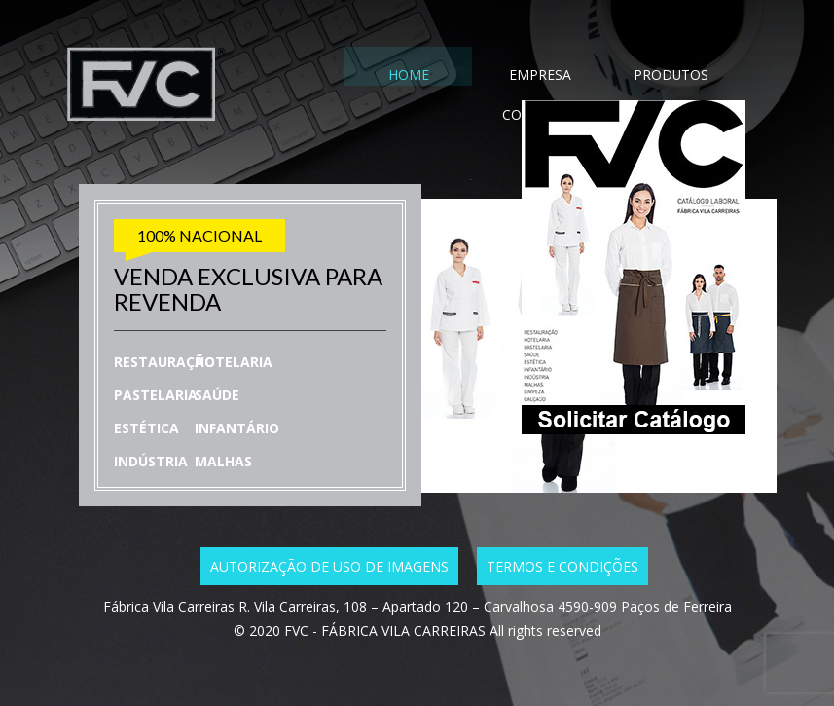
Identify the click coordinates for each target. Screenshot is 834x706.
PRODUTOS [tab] (585, 76)
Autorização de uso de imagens (329, 566)
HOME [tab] (403, 76)
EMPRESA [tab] (494, 76)
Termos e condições (562, 566)
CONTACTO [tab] (675, 76)
